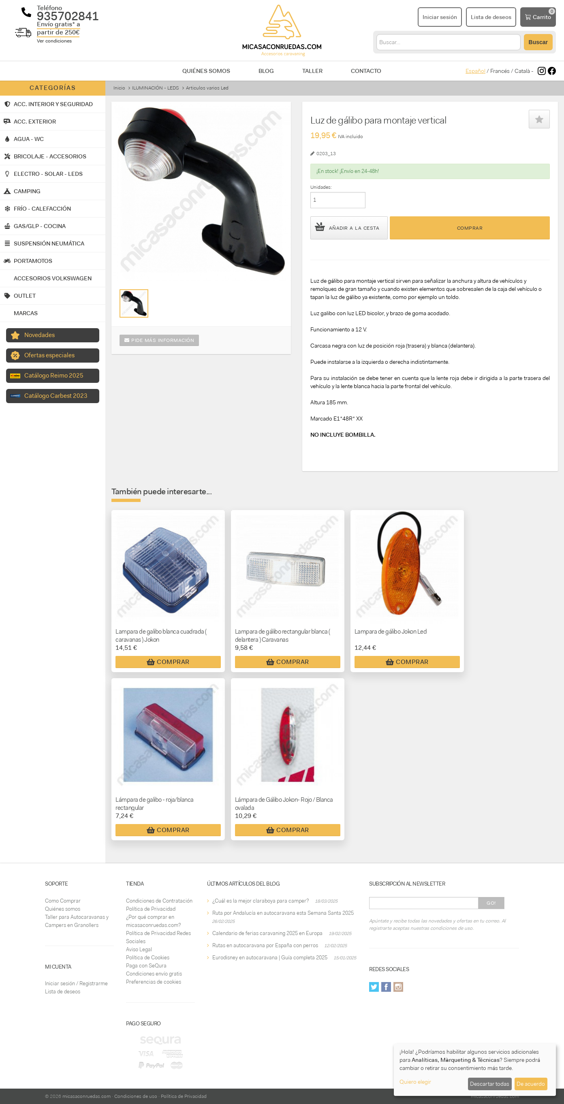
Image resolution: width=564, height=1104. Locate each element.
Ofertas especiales (49, 355)
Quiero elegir (415, 1081)
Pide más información (159, 340)
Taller (312, 71)
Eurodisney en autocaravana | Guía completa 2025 (269, 957)
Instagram (398, 987)
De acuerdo (531, 1083)
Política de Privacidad (150, 908)
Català (522, 71)
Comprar (470, 228)
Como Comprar (63, 900)
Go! (491, 903)
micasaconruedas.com (86, 1096)
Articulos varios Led (207, 88)
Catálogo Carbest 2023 (56, 396)
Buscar (538, 42)
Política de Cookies (147, 957)
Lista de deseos (62, 991)
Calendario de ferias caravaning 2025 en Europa (267, 933)
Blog (266, 71)
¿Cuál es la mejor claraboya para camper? (260, 900)
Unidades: (321, 187)
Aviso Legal (139, 949)
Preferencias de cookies (153, 981)
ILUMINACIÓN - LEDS (155, 88)
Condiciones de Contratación (159, 900)
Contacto (366, 71)
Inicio (119, 88)
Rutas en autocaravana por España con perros (265, 945)
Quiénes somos (206, 71)
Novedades (39, 335)
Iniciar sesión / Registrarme (76, 983)
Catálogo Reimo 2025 (53, 376)
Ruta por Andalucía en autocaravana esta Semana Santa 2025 (283, 913)
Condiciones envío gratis (154, 973)
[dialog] (475, 1070)
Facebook (386, 987)
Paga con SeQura (146, 965)
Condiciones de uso (135, 1096)
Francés (500, 71)
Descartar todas (489, 1083)
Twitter (374, 987)
